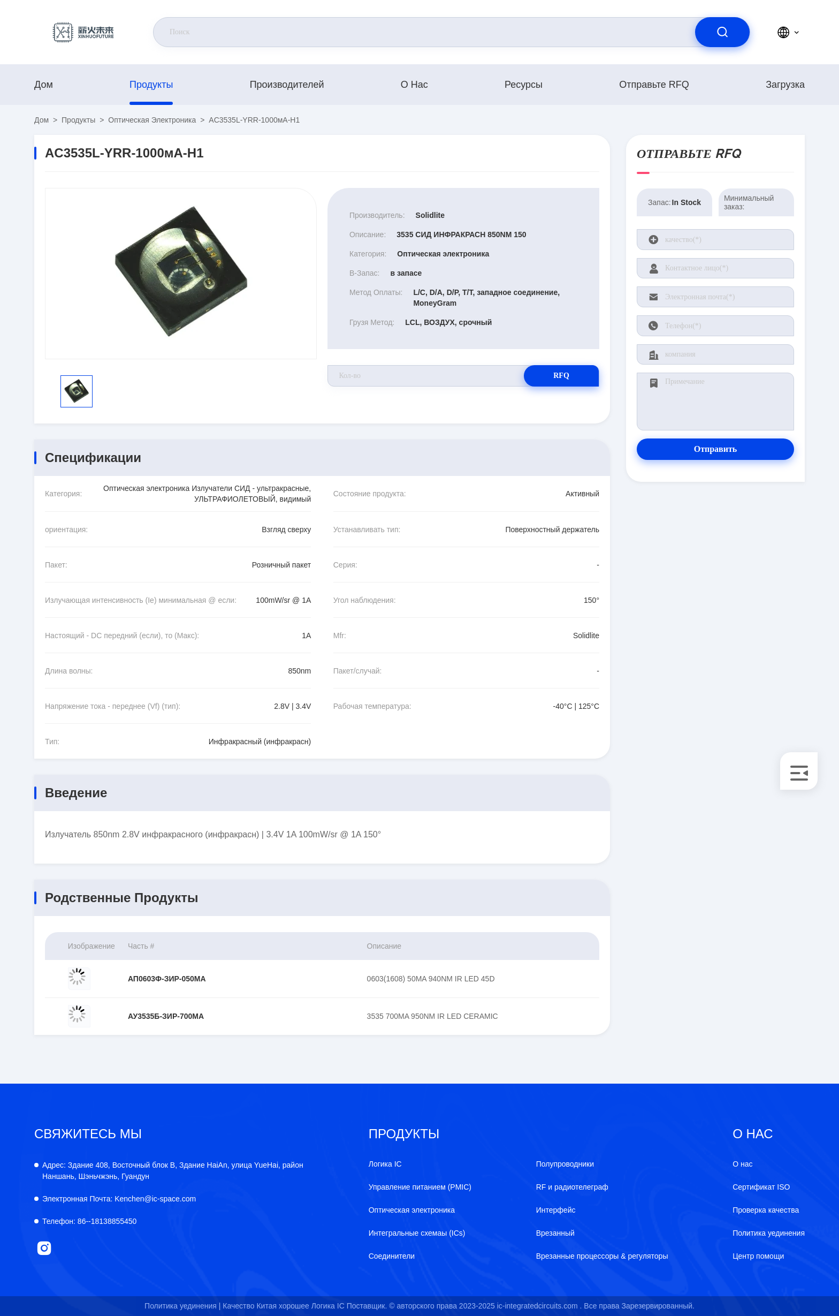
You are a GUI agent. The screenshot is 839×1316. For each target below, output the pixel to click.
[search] (722, 32)
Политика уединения (769, 1233)
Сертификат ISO (761, 1187)
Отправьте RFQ (654, 84)
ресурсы (524, 84)
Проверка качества (766, 1210)
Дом (43, 84)
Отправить (715, 448)
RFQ (561, 376)
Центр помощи (758, 1256)
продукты (151, 84)
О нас (414, 84)
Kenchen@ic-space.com (119, 1198)
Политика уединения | (182, 1306)
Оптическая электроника (152, 120)
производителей (287, 84)
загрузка (785, 84)
